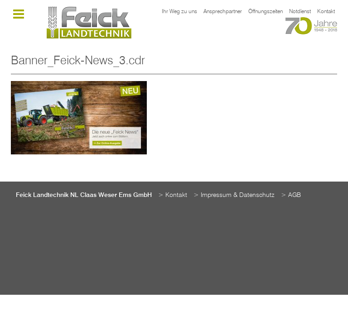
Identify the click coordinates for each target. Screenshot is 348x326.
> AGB (291, 195)
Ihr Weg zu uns (179, 11)
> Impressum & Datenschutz (234, 195)
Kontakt (326, 11)
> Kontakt (172, 195)
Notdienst (300, 11)
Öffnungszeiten (265, 11)
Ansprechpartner (222, 11)
